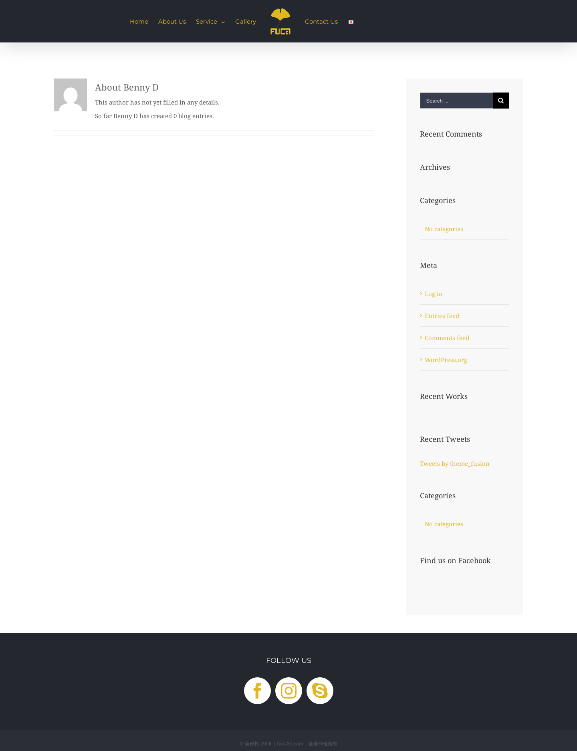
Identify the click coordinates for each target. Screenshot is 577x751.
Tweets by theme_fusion (455, 463)
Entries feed (442, 316)
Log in (434, 294)
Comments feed (447, 338)
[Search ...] (456, 101)
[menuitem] (139, 21)
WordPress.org (446, 360)
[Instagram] (288, 690)
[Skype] (320, 690)
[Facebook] (257, 690)
